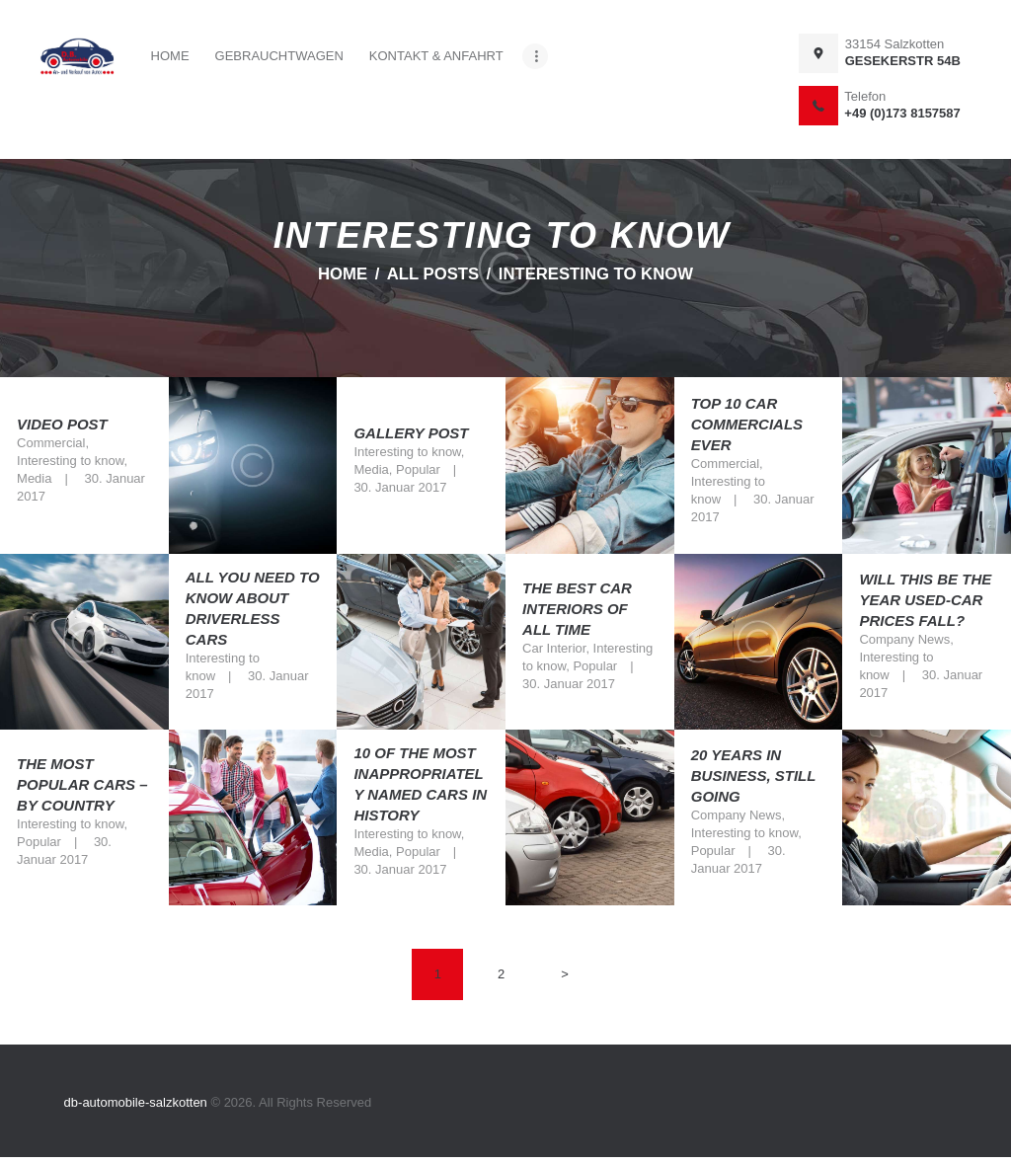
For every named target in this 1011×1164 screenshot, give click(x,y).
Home (342, 274)
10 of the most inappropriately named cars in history (420, 784)
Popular (418, 469)
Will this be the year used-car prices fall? (925, 600)
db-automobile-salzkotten (137, 1102)
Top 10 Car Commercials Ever (747, 424)
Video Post (62, 424)
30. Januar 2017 (399, 487)
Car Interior (553, 648)
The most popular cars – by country (82, 784)
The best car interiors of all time (577, 609)
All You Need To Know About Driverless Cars (253, 608)
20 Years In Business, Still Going (753, 775)
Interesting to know (70, 460)
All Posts (433, 274)
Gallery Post (410, 433)
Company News (904, 639)
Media (34, 478)
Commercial (51, 442)
